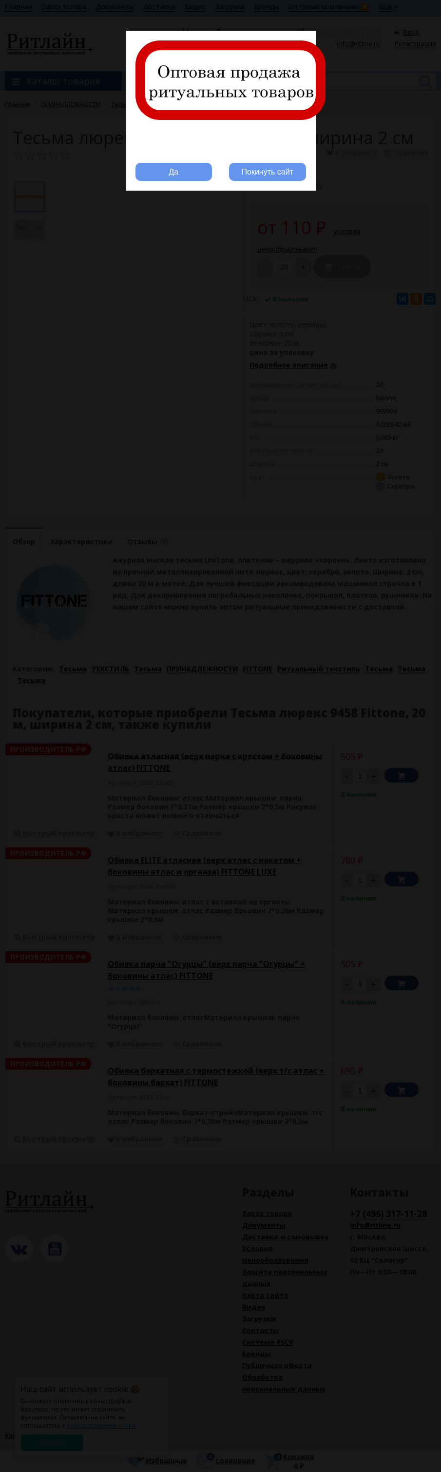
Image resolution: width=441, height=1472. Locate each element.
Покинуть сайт (267, 172)
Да (173, 172)
